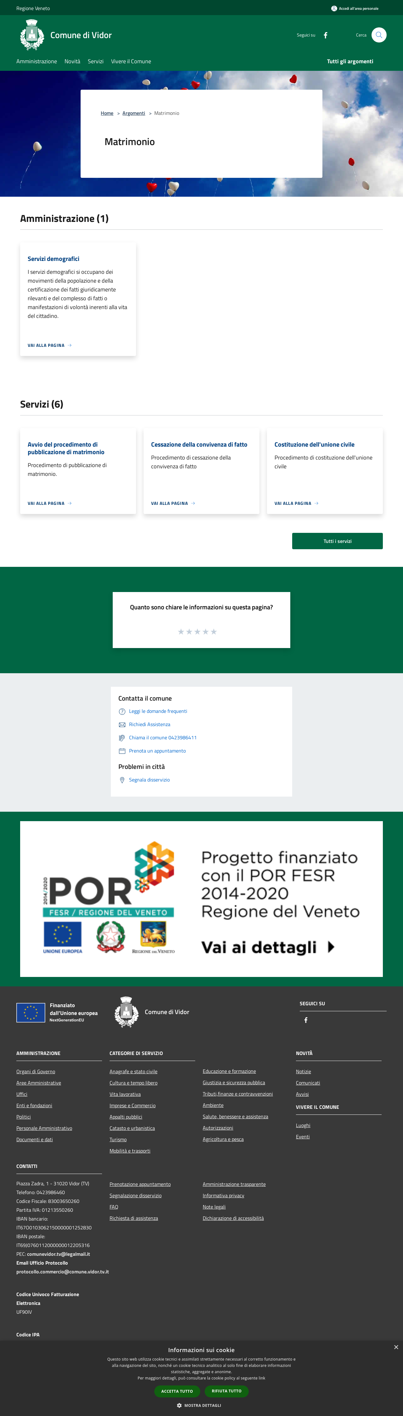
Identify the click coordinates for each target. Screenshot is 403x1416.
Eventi (303, 1136)
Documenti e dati (34, 1139)
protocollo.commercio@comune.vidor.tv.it (62, 1271)
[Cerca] (379, 34)
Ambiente (213, 1105)
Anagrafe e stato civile (133, 1071)
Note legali (214, 1206)
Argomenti (133, 113)
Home (107, 113)
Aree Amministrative (38, 1082)
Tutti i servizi (338, 541)
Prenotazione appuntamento (140, 1184)
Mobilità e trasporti (130, 1150)
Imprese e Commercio (133, 1105)
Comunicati (308, 1082)
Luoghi (303, 1125)
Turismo (118, 1139)
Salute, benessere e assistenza (235, 1116)
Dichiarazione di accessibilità (233, 1218)
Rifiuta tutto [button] (227, 1391)
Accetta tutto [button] (177, 1391)
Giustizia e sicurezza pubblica (234, 1082)
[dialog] (201, 1378)
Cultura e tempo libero (133, 1082)
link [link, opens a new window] (262, 1378)
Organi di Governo (35, 1071)
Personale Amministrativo (44, 1128)
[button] (201, 1405)
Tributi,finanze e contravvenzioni (238, 1093)
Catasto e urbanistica (132, 1128)
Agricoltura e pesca (223, 1139)
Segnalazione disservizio (136, 1195)
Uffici (21, 1094)
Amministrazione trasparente (234, 1184)
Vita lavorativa (125, 1094)
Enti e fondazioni (34, 1105)
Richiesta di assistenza (134, 1218)
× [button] (396, 1347)
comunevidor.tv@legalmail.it (58, 1254)
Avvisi (302, 1094)
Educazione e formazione (229, 1071)
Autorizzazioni (218, 1127)
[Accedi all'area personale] (355, 8)
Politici (23, 1116)
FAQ (114, 1206)
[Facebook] (323, 35)
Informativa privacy (223, 1195)
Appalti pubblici (126, 1116)
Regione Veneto (33, 8)
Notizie (303, 1071)
